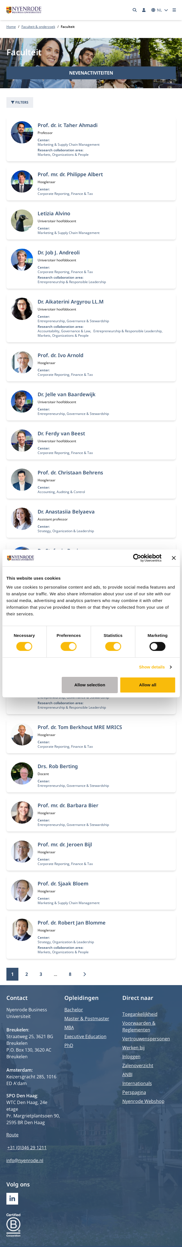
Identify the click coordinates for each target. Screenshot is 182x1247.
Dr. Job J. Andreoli (59, 252)
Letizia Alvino (54, 213)
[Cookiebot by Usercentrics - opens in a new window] (137, 558)
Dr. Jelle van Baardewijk (67, 394)
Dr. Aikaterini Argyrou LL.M (71, 301)
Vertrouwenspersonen (146, 1039)
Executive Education (85, 1036)
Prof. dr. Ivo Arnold (60, 355)
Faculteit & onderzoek (38, 26)
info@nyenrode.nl (24, 1160)
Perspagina (134, 1092)
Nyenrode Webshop (143, 1101)
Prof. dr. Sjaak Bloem (63, 883)
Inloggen (131, 1057)
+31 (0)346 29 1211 (27, 1148)
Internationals (137, 1083)
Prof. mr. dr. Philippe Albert (70, 174)
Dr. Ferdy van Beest (61, 433)
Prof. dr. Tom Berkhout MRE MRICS (80, 727)
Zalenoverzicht (137, 1065)
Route (12, 1135)
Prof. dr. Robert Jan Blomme (72, 922)
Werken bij (133, 1048)
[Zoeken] (134, 10)
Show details (152, 667)
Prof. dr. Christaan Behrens (70, 472)
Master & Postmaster (86, 1019)
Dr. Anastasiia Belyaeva (66, 511)
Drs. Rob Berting (58, 766)
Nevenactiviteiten (91, 73)
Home (11, 26)
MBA (69, 1027)
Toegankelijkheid (139, 1014)
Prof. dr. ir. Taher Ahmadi (68, 125)
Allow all (147, 684)
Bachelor (73, 1010)
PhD (68, 1045)
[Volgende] (84, 974)
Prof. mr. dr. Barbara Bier (68, 805)
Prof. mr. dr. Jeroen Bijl (65, 844)
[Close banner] (174, 558)
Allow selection (89, 684)
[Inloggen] (144, 10)
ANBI (127, 1074)
